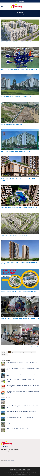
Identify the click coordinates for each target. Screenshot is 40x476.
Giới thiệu (12, 472)
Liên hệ (34, 472)
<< (7, 352)
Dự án (17, 472)
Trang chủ (18, 14)
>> (34, 352)
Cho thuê (29, 472)
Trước (3, 352)
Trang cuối (4, 354)
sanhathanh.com (10, 460)
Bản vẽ (24, 472)
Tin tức (20, 472)
